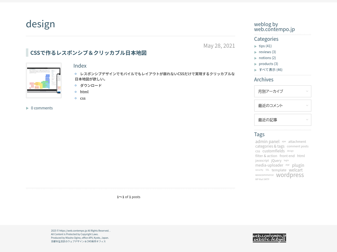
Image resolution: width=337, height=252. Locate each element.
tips (265, 45)
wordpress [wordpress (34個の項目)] (290, 174)
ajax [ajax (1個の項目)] (284, 141)
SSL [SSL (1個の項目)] (267, 169)
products (268, 63)
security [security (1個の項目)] (259, 169)
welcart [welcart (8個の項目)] (296, 170)
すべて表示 (271, 69)
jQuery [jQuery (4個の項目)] (276, 160)
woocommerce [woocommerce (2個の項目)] (264, 175)
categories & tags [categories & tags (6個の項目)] (270, 146)
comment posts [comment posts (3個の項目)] (297, 146)
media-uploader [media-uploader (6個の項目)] (269, 165)
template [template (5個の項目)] (279, 170)
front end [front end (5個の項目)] (287, 155)
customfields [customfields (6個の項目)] (274, 151)
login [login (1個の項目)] (286, 160)
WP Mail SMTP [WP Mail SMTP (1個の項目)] (262, 179)
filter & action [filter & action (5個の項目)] (266, 155)
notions (267, 57)
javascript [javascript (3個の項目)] (262, 160)
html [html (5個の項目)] (301, 155)
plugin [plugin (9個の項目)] (298, 165)
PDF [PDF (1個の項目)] (288, 165)
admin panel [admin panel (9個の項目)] (267, 141)
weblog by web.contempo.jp (274, 27)
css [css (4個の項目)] (257, 151)
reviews (267, 51)
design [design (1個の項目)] (290, 150)
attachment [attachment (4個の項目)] (297, 141)
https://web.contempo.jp (73, 230)
